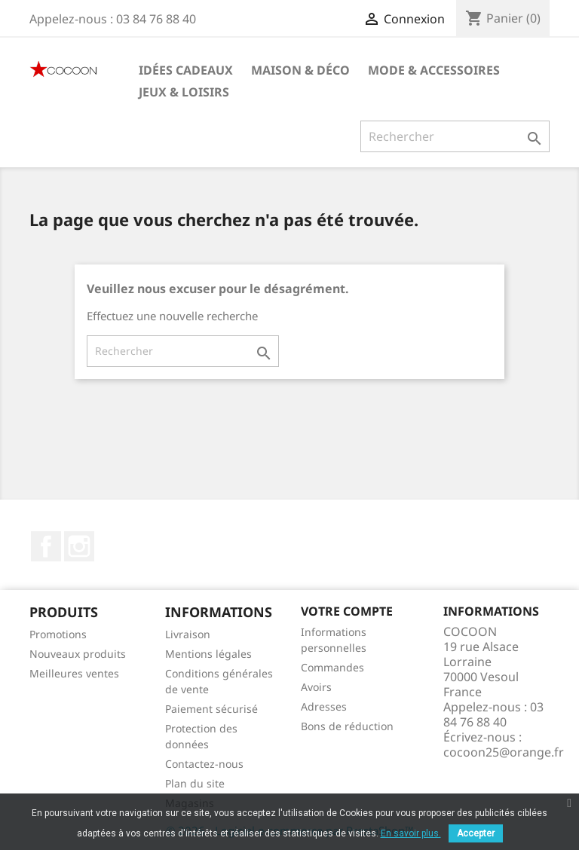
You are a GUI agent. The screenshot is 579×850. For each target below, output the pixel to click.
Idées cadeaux (186, 70)
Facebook (46, 546)
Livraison (187, 634)
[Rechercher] (455, 136)
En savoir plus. (411, 833)
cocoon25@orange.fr (503, 752)
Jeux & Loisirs (184, 92)
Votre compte (347, 611)
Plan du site (195, 783)
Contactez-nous (204, 764)
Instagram (79, 546)
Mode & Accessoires (434, 70)
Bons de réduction (347, 726)
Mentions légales (208, 654)
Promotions (58, 634)
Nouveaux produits (77, 654)
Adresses (324, 706)
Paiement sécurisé (211, 709)
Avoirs (316, 687)
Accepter (476, 833)
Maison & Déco (300, 70)
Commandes (332, 667)
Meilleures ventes (74, 673)
